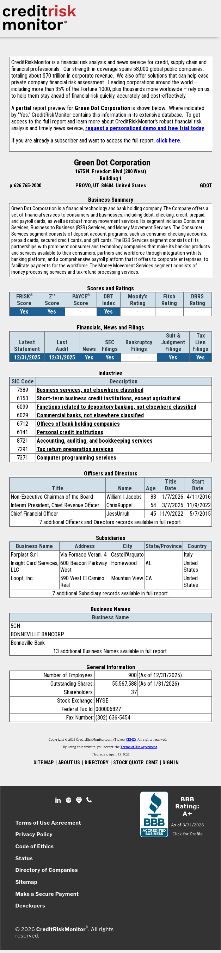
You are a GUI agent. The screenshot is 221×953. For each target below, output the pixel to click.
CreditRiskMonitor (61, 929)
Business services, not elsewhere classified (90, 390)
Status (24, 858)
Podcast (79, 800)
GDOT (206, 185)
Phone (89, 800)
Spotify (69, 800)
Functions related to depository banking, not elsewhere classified (116, 406)
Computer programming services (76, 457)
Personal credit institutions (70, 432)
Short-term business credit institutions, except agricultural (108, 398)
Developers (30, 906)
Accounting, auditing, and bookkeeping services (95, 440)
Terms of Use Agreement (139, 747)
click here (168, 140)
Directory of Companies (47, 870)
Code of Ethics (35, 846)
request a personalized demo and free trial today (144, 128)
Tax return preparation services (75, 449)
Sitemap (27, 882)
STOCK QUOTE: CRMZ (135, 762)
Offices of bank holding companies (78, 423)
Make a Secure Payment (47, 894)
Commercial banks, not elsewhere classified (90, 415)
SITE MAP (43, 762)
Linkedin (58, 800)
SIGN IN (170, 762)
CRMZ (130, 739)
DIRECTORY (97, 762)
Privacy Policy (34, 834)
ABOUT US (69, 762)
